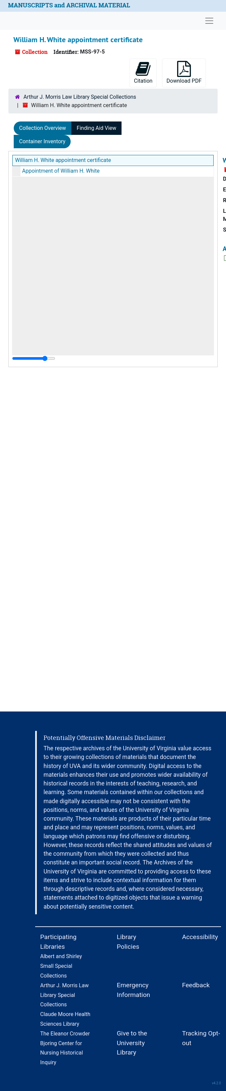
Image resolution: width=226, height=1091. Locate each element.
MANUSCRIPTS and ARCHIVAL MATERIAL (69, 5)
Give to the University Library (132, 1043)
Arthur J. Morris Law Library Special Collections (79, 97)
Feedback (196, 985)
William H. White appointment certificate (63, 160)
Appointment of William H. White (60, 171)
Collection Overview (42, 128)
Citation (143, 72)
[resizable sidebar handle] (33, 358)
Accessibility (200, 937)
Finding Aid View (96, 128)
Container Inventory (42, 141)
